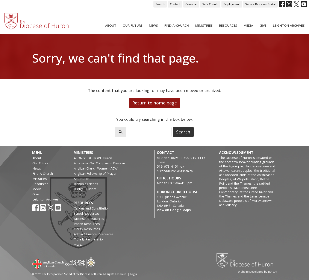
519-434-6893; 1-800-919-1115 (181, 157)
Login (133, 274)
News (153, 25)
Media (248, 25)
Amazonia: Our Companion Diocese (99, 163)
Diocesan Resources (89, 218)
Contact (175, 4)
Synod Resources (87, 213)
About (110, 25)
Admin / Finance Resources (94, 234)
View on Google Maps (174, 210)
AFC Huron (81, 178)
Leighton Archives (289, 25)
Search (160, 4)
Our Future (132, 25)
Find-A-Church (176, 25)
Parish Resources (87, 224)
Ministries (204, 25)
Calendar (191, 4)
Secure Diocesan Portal (260, 4)
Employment (232, 4)
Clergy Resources (87, 229)
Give (263, 25)
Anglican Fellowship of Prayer (95, 173)
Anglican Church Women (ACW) (96, 168)
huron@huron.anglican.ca (175, 171)
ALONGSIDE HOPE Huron (93, 158)
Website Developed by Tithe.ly (257, 271)
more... (79, 194)
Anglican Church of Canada (48, 263)
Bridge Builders (85, 189)
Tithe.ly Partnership (88, 239)
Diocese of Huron (246, 260)
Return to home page (154, 103)
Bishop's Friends (86, 184)
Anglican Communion (81, 262)
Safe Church (210, 4)
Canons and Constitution (91, 208)
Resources (228, 25)
